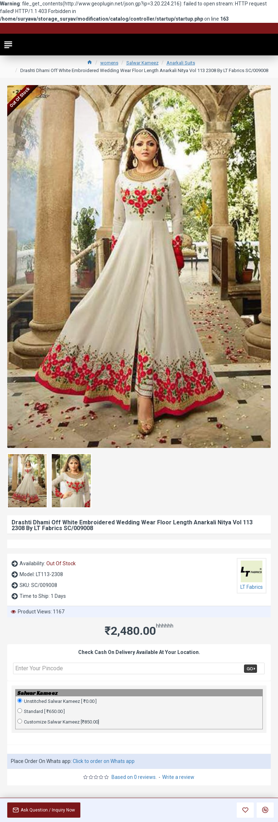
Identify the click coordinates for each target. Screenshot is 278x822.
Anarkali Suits (181, 63)
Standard (41, 711)
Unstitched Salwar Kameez (57, 701)
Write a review (178, 777)
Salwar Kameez (142, 63)
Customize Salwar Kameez (58, 722)
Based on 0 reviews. (134, 777)
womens (109, 63)
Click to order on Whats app (104, 761)
